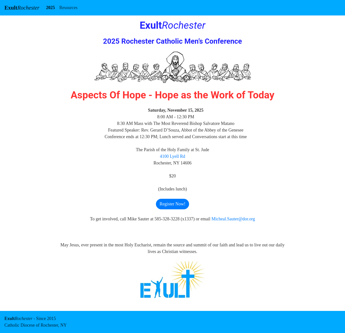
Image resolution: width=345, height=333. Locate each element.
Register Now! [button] (172, 203)
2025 (50, 7)
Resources (68, 7)
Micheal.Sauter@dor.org (233, 218)
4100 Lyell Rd (172, 156)
